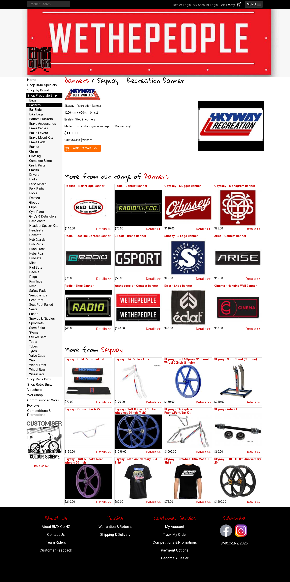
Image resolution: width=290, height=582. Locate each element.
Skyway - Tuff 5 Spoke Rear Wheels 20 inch (84, 460)
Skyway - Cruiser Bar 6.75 (82, 409)
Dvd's (33, 179)
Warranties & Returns (115, 526)
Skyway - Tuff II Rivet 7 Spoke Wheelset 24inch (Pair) (135, 411)
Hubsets (35, 258)
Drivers (34, 175)
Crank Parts (37, 165)
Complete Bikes (40, 161)
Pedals (34, 272)
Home (31, 80)
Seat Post (36, 300)
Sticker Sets (38, 337)
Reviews (33, 405)
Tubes (33, 346)
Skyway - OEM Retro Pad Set (84, 359)
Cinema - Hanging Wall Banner (235, 286)
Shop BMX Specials (42, 85)
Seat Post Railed (41, 305)
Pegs (33, 277)
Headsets (36, 230)
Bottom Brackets (41, 119)
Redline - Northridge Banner (85, 186)
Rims (32, 286)
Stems (33, 332)
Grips (33, 207)
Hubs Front (37, 249)
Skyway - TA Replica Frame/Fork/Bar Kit (178, 411)
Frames (34, 198)
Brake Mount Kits (41, 137)
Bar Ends (35, 110)
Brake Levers (38, 133)
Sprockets (36, 323)
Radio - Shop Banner (79, 286)
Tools (33, 342)
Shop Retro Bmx (39, 384)
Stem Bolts (37, 328)
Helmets (35, 235)
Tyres (33, 351)
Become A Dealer (174, 558)
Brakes (34, 147)
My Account (174, 526)
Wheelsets (37, 374)
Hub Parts (36, 244)
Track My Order (175, 534)
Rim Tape (35, 281)
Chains (34, 151)
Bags (32, 100)
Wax (32, 360)
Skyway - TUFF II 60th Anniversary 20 (237, 460)
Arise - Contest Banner (230, 236)
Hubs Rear (36, 253)
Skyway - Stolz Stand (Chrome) (235, 359)
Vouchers (34, 390)
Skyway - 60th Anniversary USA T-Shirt (138, 460)
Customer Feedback (56, 550)
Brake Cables (38, 128)
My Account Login (205, 5)
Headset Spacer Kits (43, 226)
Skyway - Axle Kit (225, 409)
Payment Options (174, 550)
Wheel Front (37, 365)
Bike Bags (36, 114)
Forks (33, 193)
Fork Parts (36, 189)
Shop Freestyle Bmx (42, 95)
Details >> (103, 229)
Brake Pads (37, 142)
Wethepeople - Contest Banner (136, 286)
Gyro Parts (36, 212)
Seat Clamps (38, 295)
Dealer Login (182, 5)
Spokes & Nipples (42, 318)
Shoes (33, 314)
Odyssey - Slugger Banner (182, 186)
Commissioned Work (43, 400)
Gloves (34, 202)
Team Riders (56, 542)
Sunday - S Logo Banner (181, 236)
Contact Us (56, 534)
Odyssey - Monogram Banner (234, 186)
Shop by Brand (38, 90)
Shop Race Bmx (39, 379)
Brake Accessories (42, 124)
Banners (76, 80)
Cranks (34, 170)
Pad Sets (35, 267)
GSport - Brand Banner (130, 236)
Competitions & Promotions (39, 413)
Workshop (35, 395)
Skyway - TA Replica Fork (132, 359)
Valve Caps (37, 356)
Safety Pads (38, 291)
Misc (32, 263)
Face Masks (38, 184)
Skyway (112, 350)
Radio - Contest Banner (131, 186)
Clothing (35, 156)
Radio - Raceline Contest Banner (88, 236)
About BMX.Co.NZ (56, 526)
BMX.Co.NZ (41, 466)
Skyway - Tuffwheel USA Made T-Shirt (187, 460)
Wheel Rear (37, 370)
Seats (33, 309)
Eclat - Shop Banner (178, 286)
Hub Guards (37, 240)
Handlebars (37, 221)
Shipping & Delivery (115, 534)
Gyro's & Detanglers (43, 216)
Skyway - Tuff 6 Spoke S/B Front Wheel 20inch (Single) (186, 361)
